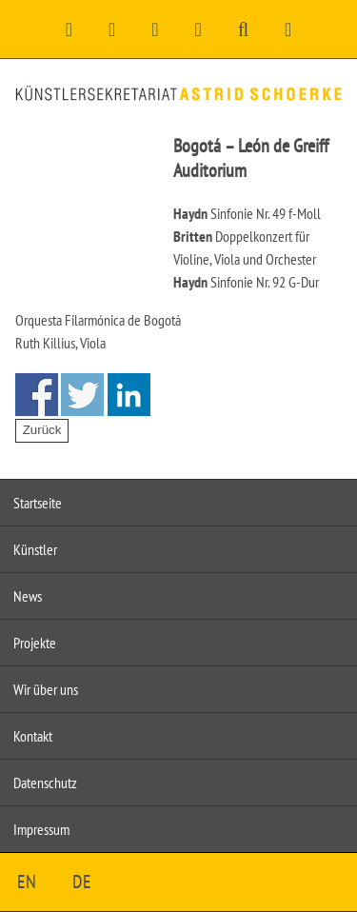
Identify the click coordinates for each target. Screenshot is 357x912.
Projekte (34, 642)
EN (26, 881)
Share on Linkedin (129, 394)
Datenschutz (45, 782)
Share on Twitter (82, 394)
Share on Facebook (36, 394)
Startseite (37, 502)
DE (81, 881)
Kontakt (32, 735)
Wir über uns (45, 689)
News (27, 595)
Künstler (35, 549)
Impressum (41, 829)
